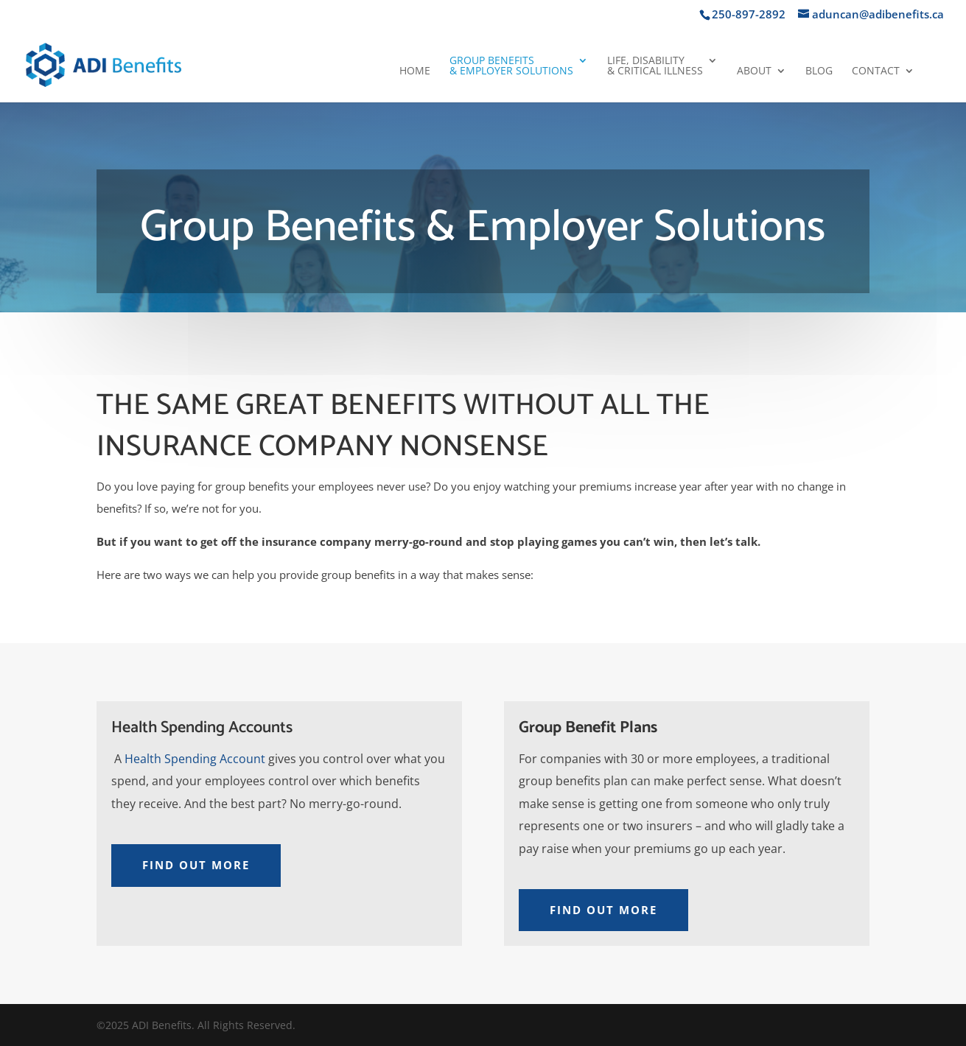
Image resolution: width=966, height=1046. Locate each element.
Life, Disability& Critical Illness (655, 66)
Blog (819, 71)
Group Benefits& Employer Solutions (511, 66)
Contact (876, 71)
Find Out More (196, 864)
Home (414, 71)
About (754, 71)
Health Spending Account (195, 759)
